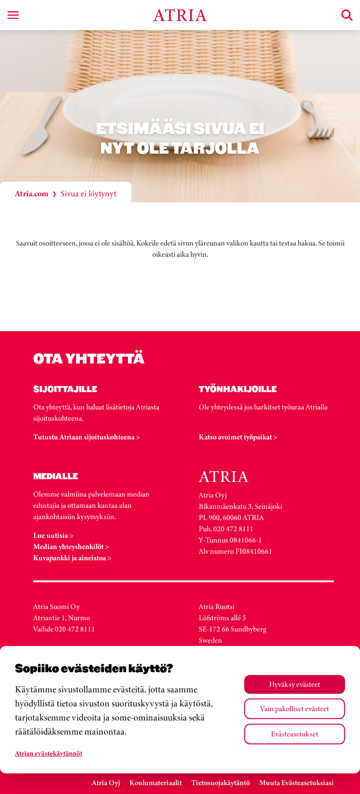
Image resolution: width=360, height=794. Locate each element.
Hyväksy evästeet (294, 684)
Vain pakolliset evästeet (294, 708)
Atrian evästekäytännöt (48, 753)
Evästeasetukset (294, 733)
